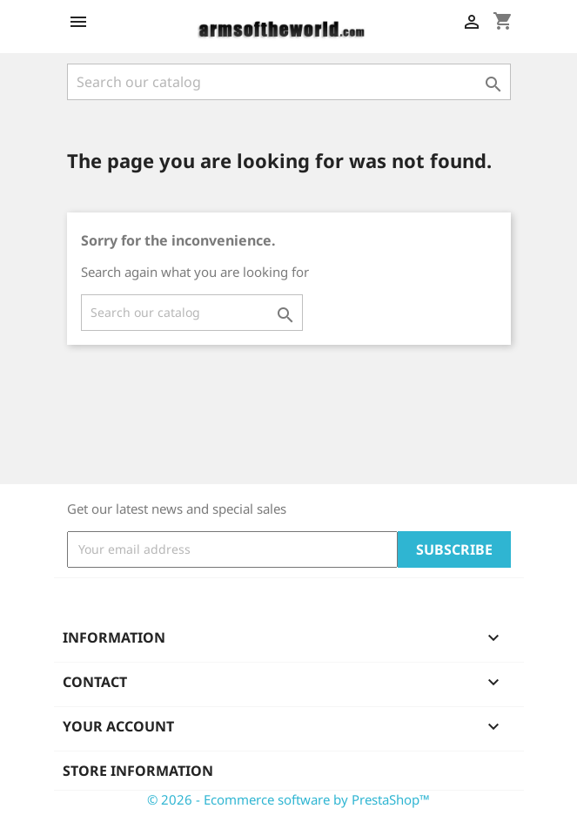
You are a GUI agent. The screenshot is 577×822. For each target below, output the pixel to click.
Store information (138, 770)
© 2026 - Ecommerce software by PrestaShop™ (288, 799)
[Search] (289, 82)
